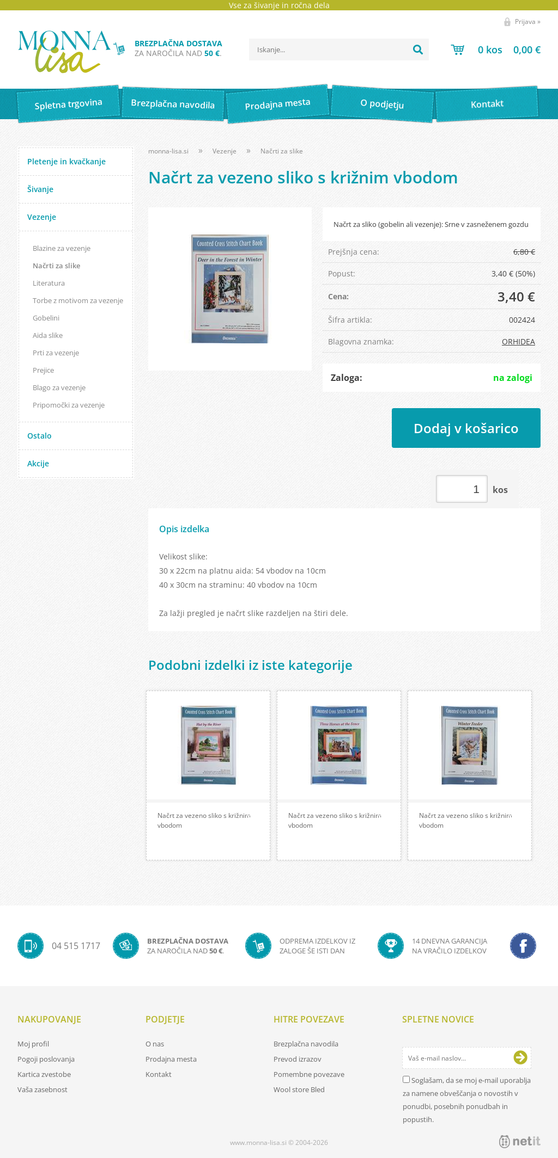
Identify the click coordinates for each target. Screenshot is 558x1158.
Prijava (528, 21)
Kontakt (487, 103)
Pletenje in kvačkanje (66, 161)
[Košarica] (496, 49)
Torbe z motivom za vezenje (78, 300)
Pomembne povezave (309, 1074)
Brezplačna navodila (173, 103)
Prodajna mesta (278, 104)
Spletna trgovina (68, 104)
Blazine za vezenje (61, 248)
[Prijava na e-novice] (520, 1058)
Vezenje (41, 217)
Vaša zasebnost (42, 1089)
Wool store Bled (299, 1089)
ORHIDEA (518, 341)
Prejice (43, 370)
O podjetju (382, 104)
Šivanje (40, 189)
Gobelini (46, 318)
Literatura (49, 283)
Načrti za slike (56, 265)
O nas (154, 1044)
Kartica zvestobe (44, 1074)
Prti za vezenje (56, 353)
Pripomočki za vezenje (69, 405)
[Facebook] (523, 946)
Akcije (38, 463)
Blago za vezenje (59, 387)
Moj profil (33, 1044)
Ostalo (39, 435)
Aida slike (48, 335)
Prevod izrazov (298, 1059)
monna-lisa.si (168, 151)
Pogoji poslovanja (46, 1059)
